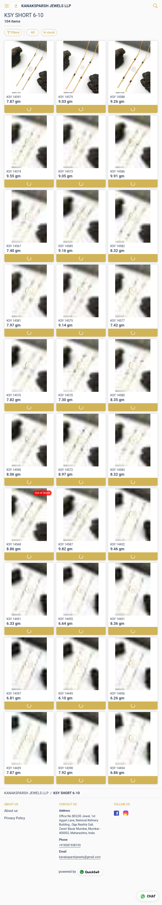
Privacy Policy (14, 818)
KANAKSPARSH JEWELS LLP (46, 6)
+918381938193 (70, 845)
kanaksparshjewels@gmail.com (80, 857)
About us (11, 811)
